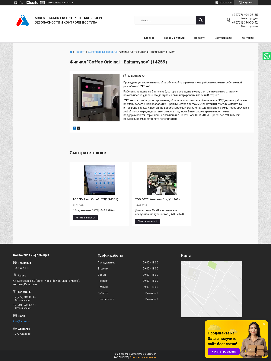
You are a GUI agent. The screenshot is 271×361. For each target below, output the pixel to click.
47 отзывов (226, 2)
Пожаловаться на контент (143, 357)
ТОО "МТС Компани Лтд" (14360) (157, 199)
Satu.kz (152, 354)
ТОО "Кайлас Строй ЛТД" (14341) (95, 199)
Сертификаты (223, 37)
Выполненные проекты (102, 51)
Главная (149, 37)
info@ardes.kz (21, 321)
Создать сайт (54, 2)
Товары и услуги (174, 37)
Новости (199, 37)
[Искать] (200, 20)
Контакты (247, 37)
